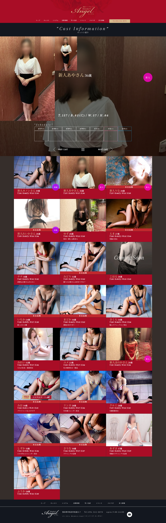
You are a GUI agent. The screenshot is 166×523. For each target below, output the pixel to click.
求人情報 (101, 20)
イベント (83, 20)
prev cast (63, 149)
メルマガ (92, 20)
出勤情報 (65, 20)
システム (55, 20)
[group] (66, 53)
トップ (38, 20)
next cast (103, 149)
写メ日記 (74, 20)
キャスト (46, 20)
